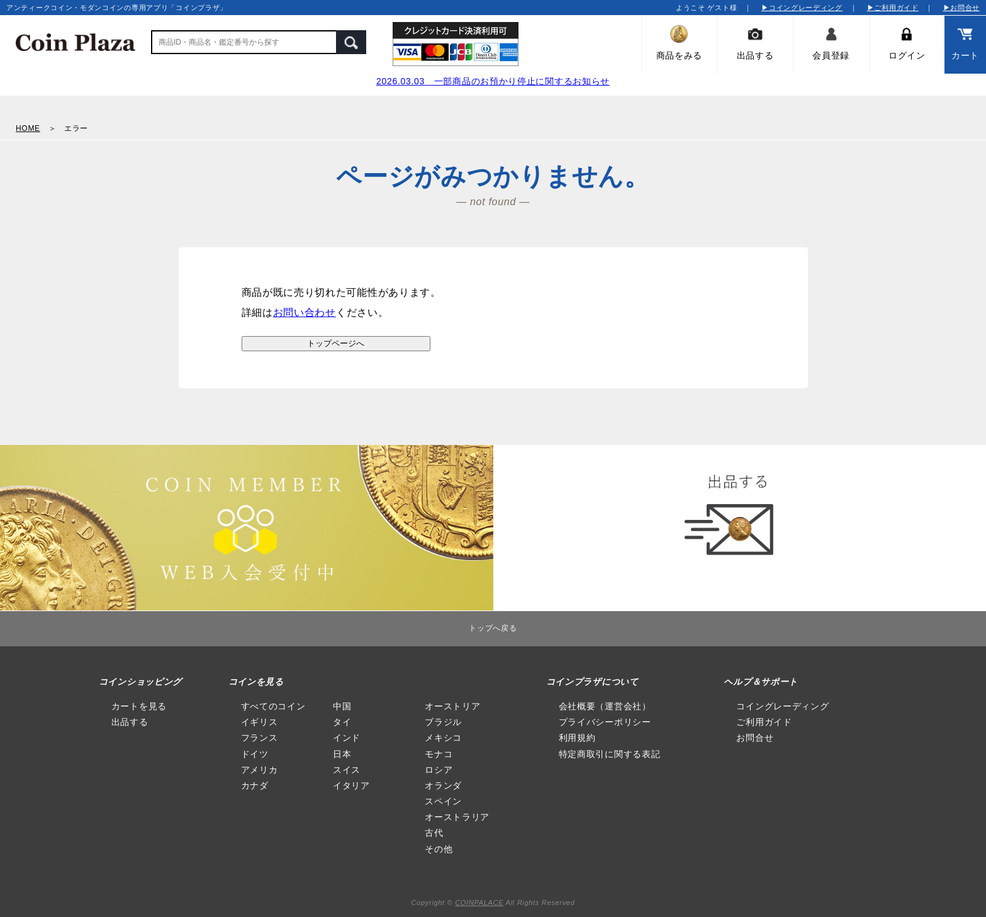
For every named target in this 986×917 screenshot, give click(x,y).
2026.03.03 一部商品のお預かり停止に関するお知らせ (493, 81)
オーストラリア (457, 817)
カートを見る (139, 706)
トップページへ (335, 343)
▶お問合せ (961, 7)
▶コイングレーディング (802, 7)
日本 (342, 754)
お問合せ (754, 738)
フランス (259, 738)
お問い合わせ (304, 312)
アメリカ (259, 770)
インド (347, 738)
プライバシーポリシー (605, 722)
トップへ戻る (493, 628)
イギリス (259, 722)
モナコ (438, 754)
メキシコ (443, 738)
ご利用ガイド (764, 722)
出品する (129, 722)
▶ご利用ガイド (893, 7)
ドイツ (255, 754)
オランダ (443, 785)
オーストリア (452, 706)
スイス (347, 770)
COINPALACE (479, 902)
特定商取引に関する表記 (610, 754)
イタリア (351, 785)
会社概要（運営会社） (605, 706)
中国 (342, 706)
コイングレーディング (782, 706)
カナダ (255, 785)
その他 (438, 849)
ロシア (438, 770)
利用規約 (577, 738)
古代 (434, 833)
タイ (342, 722)
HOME (28, 128)
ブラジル (443, 722)
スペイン (443, 801)
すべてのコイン (273, 706)
